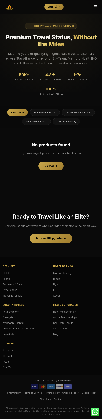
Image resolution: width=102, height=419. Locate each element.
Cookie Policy (89, 392)
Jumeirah (8, 334)
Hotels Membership (36, 121)
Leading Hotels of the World (19, 328)
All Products (17, 112)
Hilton (56, 278)
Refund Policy (52, 392)
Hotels (6, 273)
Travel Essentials (12, 295)
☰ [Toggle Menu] (95, 6)
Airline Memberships (65, 317)
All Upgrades (60, 328)
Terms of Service (33, 392)
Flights (7, 278)
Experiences (10, 289)
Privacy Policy (13, 392)
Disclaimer (45, 399)
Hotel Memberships (64, 311)
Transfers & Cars (12, 284)
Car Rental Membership (78, 112)
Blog (55, 334)
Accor (56, 295)
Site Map (8, 367)
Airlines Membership (45, 112)
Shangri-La (9, 317)
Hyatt (56, 284)
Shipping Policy (70, 392)
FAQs (6, 361)
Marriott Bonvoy (62, 273)
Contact (7, 356)
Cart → (54, 6)
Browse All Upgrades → (51, 238)
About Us (8, 350)
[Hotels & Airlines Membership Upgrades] (9, 7)
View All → (51, 165)
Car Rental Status (63, 322)
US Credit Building (66, 121)
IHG (55, 289)
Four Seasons (11, 311)
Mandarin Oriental (13, 322)
